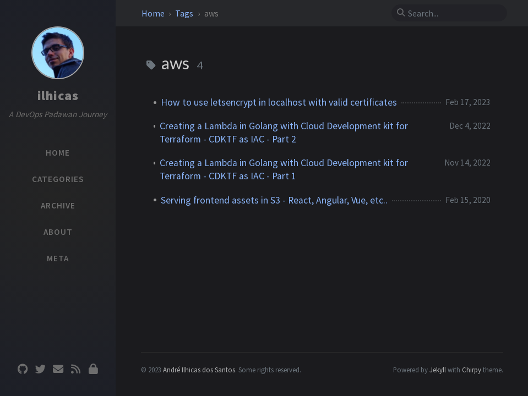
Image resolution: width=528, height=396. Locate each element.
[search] (453, 13)
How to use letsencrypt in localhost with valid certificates (279, 102)
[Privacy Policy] (93, 369)
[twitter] (40, 369)
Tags (185, 13)
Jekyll (437, 369)
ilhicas (58, 95)
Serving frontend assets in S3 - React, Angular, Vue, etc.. (274, 200)
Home (153, 13)
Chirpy (471, 369)
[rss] (75, 369)
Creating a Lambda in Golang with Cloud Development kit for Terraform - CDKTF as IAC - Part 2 (284, 132)
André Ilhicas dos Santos (199, 369)
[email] (58, 369)
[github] (22, 369)
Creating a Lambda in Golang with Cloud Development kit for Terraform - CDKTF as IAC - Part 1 (284, 169)
